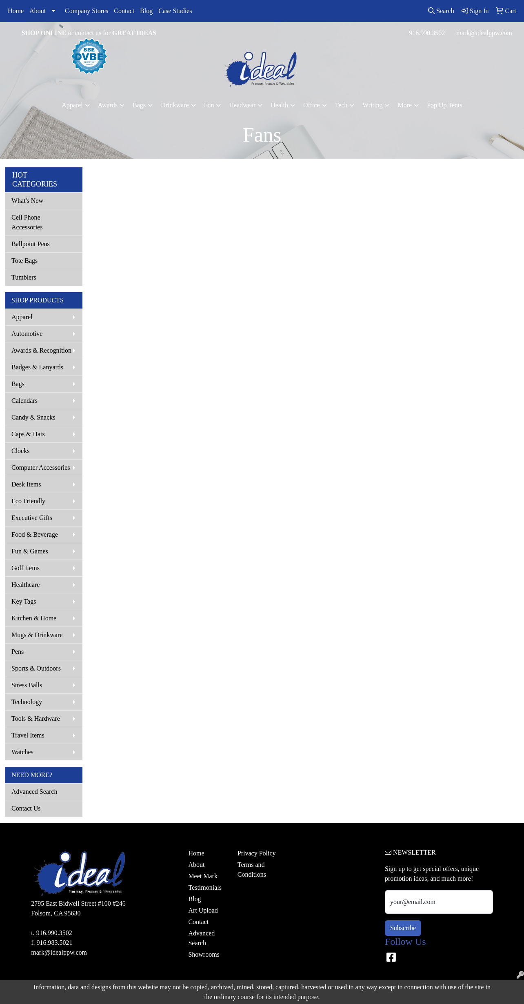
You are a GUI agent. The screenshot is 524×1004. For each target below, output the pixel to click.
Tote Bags (24, 260)
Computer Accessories (40, 467)
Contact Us (26, 808)
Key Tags (23, 601)
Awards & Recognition (41, 350)
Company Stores (86, 10)
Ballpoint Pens (30, 243)
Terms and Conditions (252, 869)
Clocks (20, 450)
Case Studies (175, 10)
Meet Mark (203, 876)
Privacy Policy (257, 853)
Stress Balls (26, 685)
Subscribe (403, 927)
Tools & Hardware (35, 718)
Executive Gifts (31, 517)
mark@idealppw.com (484, 32)
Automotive (26, 333)
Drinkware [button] (175, 105)
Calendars (24, 400)
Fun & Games (29, 551)
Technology (26, 701)
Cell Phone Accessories (26, 222)
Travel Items (27, 735)
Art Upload (203, 910)
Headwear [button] (242, 105)
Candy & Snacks (33, 417)
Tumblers (23, 277)
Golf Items (25, 567)
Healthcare (25, 584)
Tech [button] (341, 105)
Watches (22, 752)
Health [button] (279, 105)
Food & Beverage (34, 534)
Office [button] (311, 105)
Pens (17, 651)
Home (16, 10)
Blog (146, 10)
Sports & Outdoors (36, 668)
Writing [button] (372, 105)
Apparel (22, 316)
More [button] (404, 105)
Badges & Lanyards (37, 367)
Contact (124, 10)
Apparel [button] (72, 105)
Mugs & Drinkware (36, 634)
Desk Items (26, 484)
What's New (27, 200)
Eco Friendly (28, 501)
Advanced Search (34, 791)
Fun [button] (209, 105)
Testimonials (205, 887)
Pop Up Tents (444, 105)
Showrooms (203, 954)
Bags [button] (139, 105)
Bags (17, 383)
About (37, 10)
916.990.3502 (427, 32)
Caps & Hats (28, 434)
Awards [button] (108, 105)
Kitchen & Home (33, 618)
